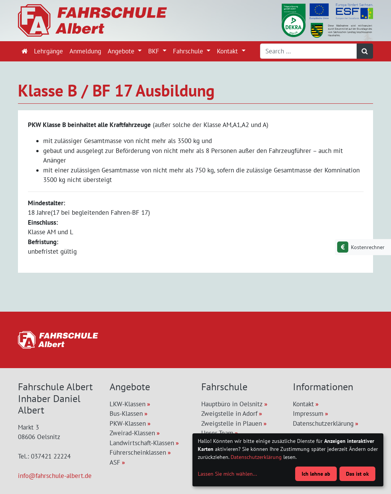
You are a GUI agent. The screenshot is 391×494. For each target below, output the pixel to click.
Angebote (122, 51)
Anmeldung (85, 51)
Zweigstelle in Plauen (231, 423)
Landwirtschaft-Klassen (142, 443)
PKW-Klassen (128, 423)
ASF (115, 462)
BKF (154, 51)
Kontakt (228, 51)
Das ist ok (357, 473)
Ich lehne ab (316, 473)
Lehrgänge (48, 51)
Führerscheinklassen (138, 452)
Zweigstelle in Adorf (229, 413)
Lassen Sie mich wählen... (227, 473)
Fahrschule (189, 51)
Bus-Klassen (126, 413)
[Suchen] (365, 51)
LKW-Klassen (127, 404)
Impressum (308, 413)
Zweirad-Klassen (132, 433)
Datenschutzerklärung (323, 423)
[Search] (308, 51)
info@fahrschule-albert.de (55, 475)
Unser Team (217, 433)
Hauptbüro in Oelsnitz (232, 404)
